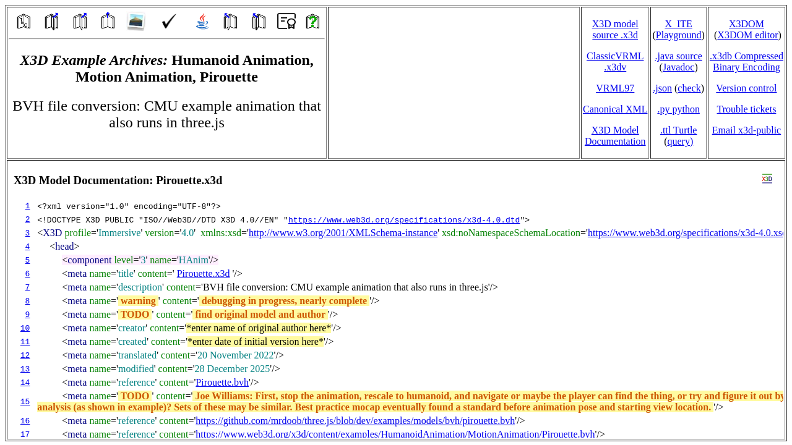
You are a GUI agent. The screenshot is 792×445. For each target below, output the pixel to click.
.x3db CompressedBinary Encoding (746, 61)
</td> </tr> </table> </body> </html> (396, 300)
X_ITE (678, 24)
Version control (746, 88)
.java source (678, 56)
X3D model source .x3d (615, 29)
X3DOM (746, 24)
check (689, 88)
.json (662, 88)
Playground (679, 35)
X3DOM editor (747, 35)
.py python (678, 109)
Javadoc (679, 67)
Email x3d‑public (746, 130)
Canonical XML (615, 109)
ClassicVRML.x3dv (615, 61)
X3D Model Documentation (615, 135)
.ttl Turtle (678, 130)
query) (680, 141)
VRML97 (615, 88)
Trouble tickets (747, 109)
